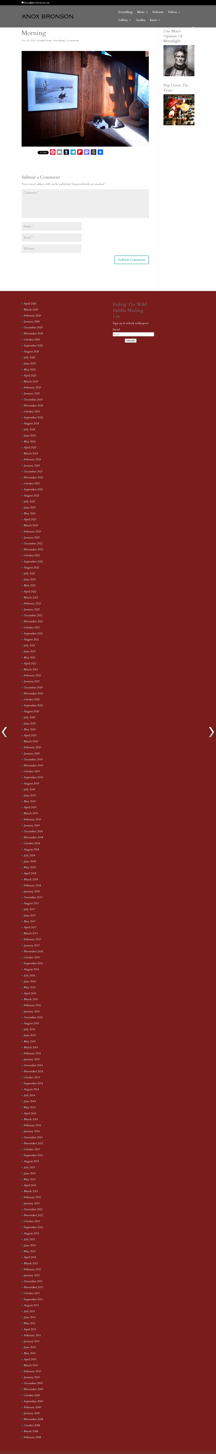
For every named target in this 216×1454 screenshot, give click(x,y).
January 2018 (32, 891)
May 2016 (30, 987)
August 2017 (31, 903)
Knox (153, 20)
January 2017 (32, 945)
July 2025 (29, 357)
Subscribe (130, 340)
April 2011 (30, 1329)
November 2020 (33, 693)
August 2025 (31, 351)
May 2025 (30, 369)
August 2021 (31, 639)
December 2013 (33, 1137)
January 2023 (32, 537)
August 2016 (31, 969)
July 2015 (29, 1029)
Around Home (44, 40)
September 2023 (33, 489)
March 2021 (31, 669)
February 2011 (32, 1335)
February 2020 (32, 747)
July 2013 (29, 1167)
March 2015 (31, 1047)
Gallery (123, 20)
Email (116, 329)
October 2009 (32, 1395)
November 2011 (33, 1287)
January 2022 (32, 609)
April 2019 (30, 807)
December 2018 (33, 831)
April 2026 (30, 303)
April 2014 (30, 1113)
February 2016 (32, 1005)
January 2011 (32, 1341)
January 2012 (32, 1275)
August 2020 (31, 711)
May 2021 (30, 657)
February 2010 (32, 1371)
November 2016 (33, 951)
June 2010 (30, 1347)
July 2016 (29, 975)
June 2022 (30, 579)
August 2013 (31, 1161)
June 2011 (30, 1317)
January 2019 (32, 825)
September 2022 (33, 561)
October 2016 (32, 957)
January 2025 (32, 393)
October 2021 (32, 627)
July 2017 (29, 909)
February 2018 (32, 885)
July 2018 (29, 855)
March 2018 (31, 879)
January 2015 (32, 1059)
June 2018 (30, 861)
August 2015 (31, 1023)
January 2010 (32, 1377)
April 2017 (30, 927)
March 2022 (31, 597)
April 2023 (30, 519)
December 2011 (33, 1281)
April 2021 (30, 663)
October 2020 (32, 699)
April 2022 (30, 591)
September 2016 (33, 963)
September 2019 (33, 777)
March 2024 (31, 453)
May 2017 (30, 921)
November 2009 (33, 1389)
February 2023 (32, 531)
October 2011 (32, 1293)
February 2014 (32, 1125)
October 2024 (32, 411)
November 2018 (33, 837)
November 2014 (33, 1071)
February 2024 (32, 459)
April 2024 (30, 447)
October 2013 (32, 1149)
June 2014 (30, 1101)
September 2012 (33, 1227)
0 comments (73, 40)
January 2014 (32, 1131)
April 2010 (30, 1359)
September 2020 (33, 705)
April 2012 (30, 1257)
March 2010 (31, 1365)
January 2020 (32, 753)
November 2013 (33, 1143)
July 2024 (29, 429)
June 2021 (30, 651)
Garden (140, 20)
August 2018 (31, 849)
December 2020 (33, 687)
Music (141, 12)
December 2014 (33, 1065)
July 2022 (29, 573)
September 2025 (33, 345)
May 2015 (30, 1041)
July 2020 (29, 717)
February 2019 (32, 819)
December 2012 (33, 1209)
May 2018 (30, 867)
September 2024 (33, 417)
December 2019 (33, 759)
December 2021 (33, 615)
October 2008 (32, 1425)
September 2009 (33, 1401)
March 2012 (31, 1263)
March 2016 (31, 999)
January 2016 (32, 1011)
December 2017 (33, 897)
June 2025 (30, 363)
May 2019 (30, 801)
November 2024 (33, 405)
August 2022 (31, 567)
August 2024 (31, 423)
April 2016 (30, 993)
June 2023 (30, 507)
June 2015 (30, 1035)
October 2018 (32, 843)
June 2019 (30, 795)
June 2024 (30, 435)
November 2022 (33, 549)
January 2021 (32, 681)
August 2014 (31, 1089)
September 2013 (33, 1155)
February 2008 (32, 1437)
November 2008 (33, 1419)
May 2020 (30, 729)
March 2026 (31, 309)
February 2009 (32, 1407)
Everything (125, 12)
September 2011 (33, 1299)
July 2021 (29, 645)
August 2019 (31, 783)
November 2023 (33, 477)
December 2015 (33, 1017)
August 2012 (31, 1233)
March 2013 (31, 1191)
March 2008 (31, 1431)
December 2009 (33, 1383)
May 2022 (30, 585)
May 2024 (30, 441)
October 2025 (32, 339)
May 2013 (30, 1179)
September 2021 (33, 633)
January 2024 (32, 465)
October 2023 (32, 483)
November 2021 (33, 621)
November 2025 (33, 333)
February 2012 (32, 1269)
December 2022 (33, 543)
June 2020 (30, 723)
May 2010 (30, 1353)
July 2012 (29, 1239)
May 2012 (30, 1251)
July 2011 (29, 1311)
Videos (172, 12)
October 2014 (32, 1077)
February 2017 (32, 939)
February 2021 (32, 675)
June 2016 (30, 981)
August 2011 (31, 1305)
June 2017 (30, 915)
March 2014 (31, 1119)
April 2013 (30, 1185)
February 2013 (32, 1197)
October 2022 (32, 555)
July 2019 (29, 789)
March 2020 (31, 741)
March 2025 (31, 381)
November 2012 (33, 1215)
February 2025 (32, 387)
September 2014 (33, 1083)
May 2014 (30, 1107)
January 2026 (32, 321)
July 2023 (29, 501)
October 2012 (32, 1221)
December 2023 (33, 471)
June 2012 (30, 1245)
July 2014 (29, 1095)
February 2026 (32, 315)
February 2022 (32, 603)
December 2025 (33, 327)
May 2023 (30, 513)
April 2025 (30, 375)
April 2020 (30, 735)
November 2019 (33, 765)
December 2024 (33, 399)
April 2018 (30, 873)
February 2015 (32, 1053)
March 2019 (31, 813)
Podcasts (158, 12)
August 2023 (31, 495)
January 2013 (32, 1203)
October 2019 (32, 771)
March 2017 (31, 933)
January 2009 (32, 1413)
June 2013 (30, 1173)
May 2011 (30, 1323)
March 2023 (31, 525)
